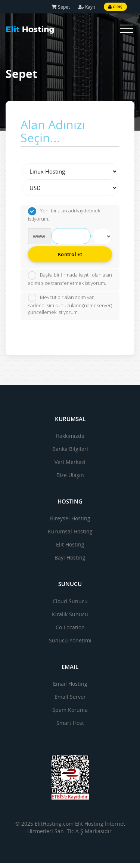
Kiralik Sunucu (70, 614)
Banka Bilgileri (70, 448)
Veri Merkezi (70, 461)
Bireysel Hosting (70, 518)
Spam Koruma (70, 709)
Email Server (70, 696)
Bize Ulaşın (70, 475)
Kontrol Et (70, 254)
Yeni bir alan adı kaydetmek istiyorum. (64, 214)
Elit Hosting (70, 544)
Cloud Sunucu (70, 601)
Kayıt (86, 7)
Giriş (115, 6)
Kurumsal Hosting (70, 531)
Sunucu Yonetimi (70, 640)
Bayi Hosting (70, 557)
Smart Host (70, 722)
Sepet (61, 7)
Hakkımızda (70, 435)
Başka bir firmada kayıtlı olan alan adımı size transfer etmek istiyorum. (70, 278)
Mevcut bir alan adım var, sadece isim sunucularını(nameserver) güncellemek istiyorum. (70, 305)
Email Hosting (70, 683)
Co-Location (70, 627)
